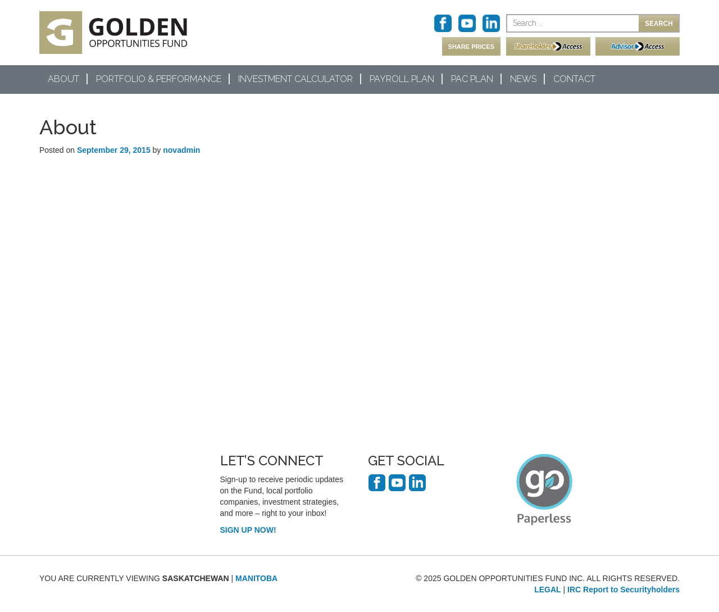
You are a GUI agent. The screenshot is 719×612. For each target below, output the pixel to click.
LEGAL (547, 589)
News (523, 79)
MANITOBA (256, 578)
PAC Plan (472, 79)
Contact (574, 79)
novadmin (181, 150)
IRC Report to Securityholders (623, 589)
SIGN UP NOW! (248, 529)
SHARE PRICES (471, 46)
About (63, 79)
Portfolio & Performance (158, 79)
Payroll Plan (402, 79)
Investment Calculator (295, 79)
